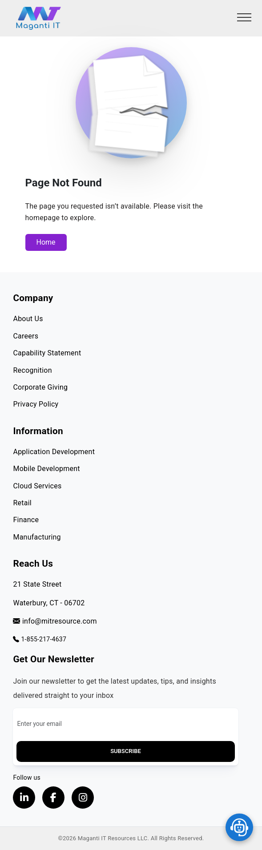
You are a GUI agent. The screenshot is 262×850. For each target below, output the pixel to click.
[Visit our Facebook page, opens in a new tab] (53, 797)
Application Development (54, 451)
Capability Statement (47, 353)
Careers (25, 336)
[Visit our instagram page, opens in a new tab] (83, 797)
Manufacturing (36, 537)
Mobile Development (46, 468)
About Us (28, 318)
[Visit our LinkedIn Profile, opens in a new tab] (24, 797)
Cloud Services (37, 486)
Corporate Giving (40, 387)
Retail (22, 503)
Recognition (32, 370)
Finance (26, 520)
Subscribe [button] (125, 751)
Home (46, 242)
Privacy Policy (35, 404)
